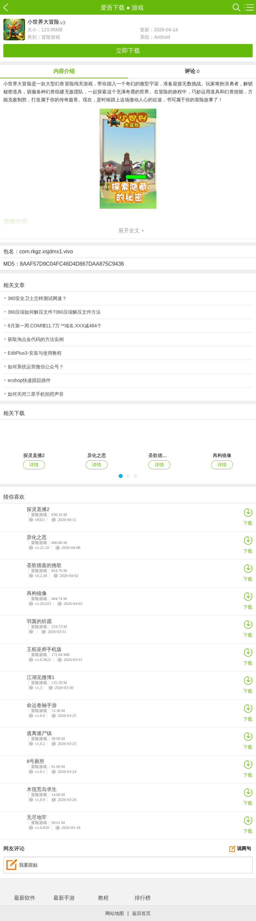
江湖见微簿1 (40, 677)
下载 (247, 516)
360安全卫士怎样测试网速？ (37, 298)
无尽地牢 (37, 817)
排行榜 (143, 898)
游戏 (138, 7)
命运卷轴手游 (42, 705)
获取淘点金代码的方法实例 (36, 339)
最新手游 (64, 898)
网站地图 (114, 913)
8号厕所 (35, 761)
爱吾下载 (9, 7)
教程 (103, 898)
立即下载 (128, 50)
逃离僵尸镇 (39, 733)
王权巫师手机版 (44, 649)
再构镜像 (37, 593)
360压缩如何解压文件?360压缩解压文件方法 (54, 312)
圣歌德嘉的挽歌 (44, 565)
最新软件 (24, 898)
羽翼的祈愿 (39, 621)
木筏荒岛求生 (42, 789)
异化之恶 (37, 537)
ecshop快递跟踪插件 (29, 380)
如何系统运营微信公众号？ (36, 366)
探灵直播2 (38, 509)
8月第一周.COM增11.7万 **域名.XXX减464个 (55, 325)
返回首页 (141, 913)
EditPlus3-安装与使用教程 (35, 353)
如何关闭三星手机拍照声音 (36, 394)
